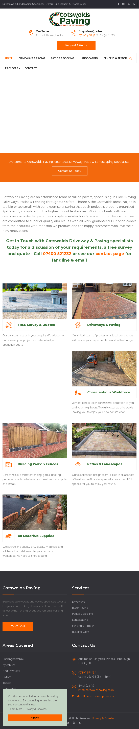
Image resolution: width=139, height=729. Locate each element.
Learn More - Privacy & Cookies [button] (28, 709)
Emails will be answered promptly (93, 696)
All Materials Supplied (36, 536)
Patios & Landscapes (104, 464)
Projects (11, 68)
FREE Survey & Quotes (36, 325)
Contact (31, 68)
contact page (110, 253)
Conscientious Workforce (108, 392)
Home (9, 58)
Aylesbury (9, 665)
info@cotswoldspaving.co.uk (96, 690)
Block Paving (80, 607)
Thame (7, 683)
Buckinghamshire (13, 659)
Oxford (7, 677)
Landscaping (89, 58)
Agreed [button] (35, 717)
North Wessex (11, 671)
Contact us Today (69, 170)
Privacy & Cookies (103, 718)
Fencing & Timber (115, 58)
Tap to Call (18, 626)
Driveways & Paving (31, 58)
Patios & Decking (62, 58)
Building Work (80, 631)
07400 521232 (87, 35)
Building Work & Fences (38, 464)
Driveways (78, 601)
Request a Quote (76, 45)
